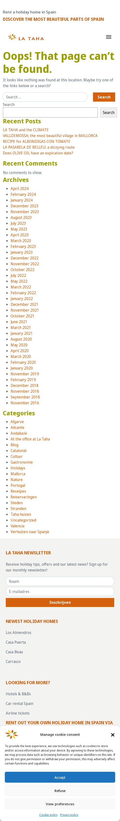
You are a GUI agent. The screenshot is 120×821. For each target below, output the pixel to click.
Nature (17, 479)
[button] (112, 734)
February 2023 (23, 246)
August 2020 (21, 339)
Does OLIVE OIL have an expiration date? (38, 153)
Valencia (17, 526)
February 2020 (23, 362)
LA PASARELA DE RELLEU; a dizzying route (39, 147)
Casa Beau (14, 651)
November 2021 (25, 310)
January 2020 (22, 368)
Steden (17, 502)
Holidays (18, 468)
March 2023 (21, 240)
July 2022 (18, 275)
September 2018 (25, 397)
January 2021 (22, 333)
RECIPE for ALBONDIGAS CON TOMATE (36, 141)
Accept (60, 777)
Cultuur (17, 456)
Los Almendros (18, 632)
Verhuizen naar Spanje (30, 531)
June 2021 (19, 321)
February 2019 (23, 379)
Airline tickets (18, 713)
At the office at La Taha (30, 439)
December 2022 (25, 258)
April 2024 (20, 188)
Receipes (18, 491)
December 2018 (25, 385)
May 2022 (19, 281)
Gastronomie (22, 462)
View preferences (60, 803)
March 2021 (21, 327)
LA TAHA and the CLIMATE (26, 129)
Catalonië (19, 450)
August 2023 (21, 217)
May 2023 (19, 229)
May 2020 (19, 345)
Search (8, 104)
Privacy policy (69, 815)
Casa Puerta (16, 642)
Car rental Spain (19, 703)
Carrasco (13, 661)
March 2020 (21, 356)
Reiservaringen (24, 497)
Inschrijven (60, 602)
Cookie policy (48, 815)
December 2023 (25, 206)
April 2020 (20, 350)
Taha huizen (21, 514)
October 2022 (22, 269)
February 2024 (23, 194)
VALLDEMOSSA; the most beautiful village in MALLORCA (50, 135)
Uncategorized (23, 520)
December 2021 (25, 304)
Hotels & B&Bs (18, 693)
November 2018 (25, 391)
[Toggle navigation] (108, 36)
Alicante (17, 427)
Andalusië (19, 433)
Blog (14, 444)
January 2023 (22, 252)
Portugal (18, 485)
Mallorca (18, 473)
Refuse (60, 790)
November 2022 (25, 263)
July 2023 (18, 223)
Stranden (18, 508)
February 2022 (23, 292)
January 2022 (22, 298)
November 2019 (25, 373)
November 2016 (25, 402)
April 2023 (20, 234)
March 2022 (21, 287)
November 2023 (25, 211)
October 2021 (22, 316)
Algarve (17, 421)
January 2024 (22, 200)
